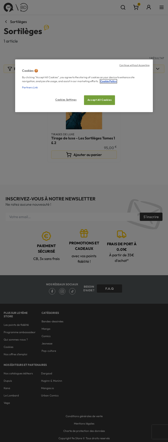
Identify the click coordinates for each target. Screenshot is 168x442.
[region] (84, 85)
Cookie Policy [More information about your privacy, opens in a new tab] (108, 81)
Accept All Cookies (99, 99)
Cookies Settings (65, 99)
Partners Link (30, 87)
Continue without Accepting (134, 65)
